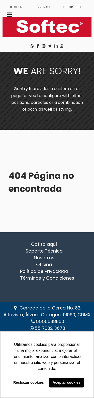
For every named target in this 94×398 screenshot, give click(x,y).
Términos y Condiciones (47, 278)
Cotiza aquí (44, 244)
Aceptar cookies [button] (66, 382)
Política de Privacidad (44, 271)
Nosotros (44, 258)
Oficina (44, 264)
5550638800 (50, 321)
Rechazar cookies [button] (28, 382)
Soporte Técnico (44, 251)
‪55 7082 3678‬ (50, 328)
